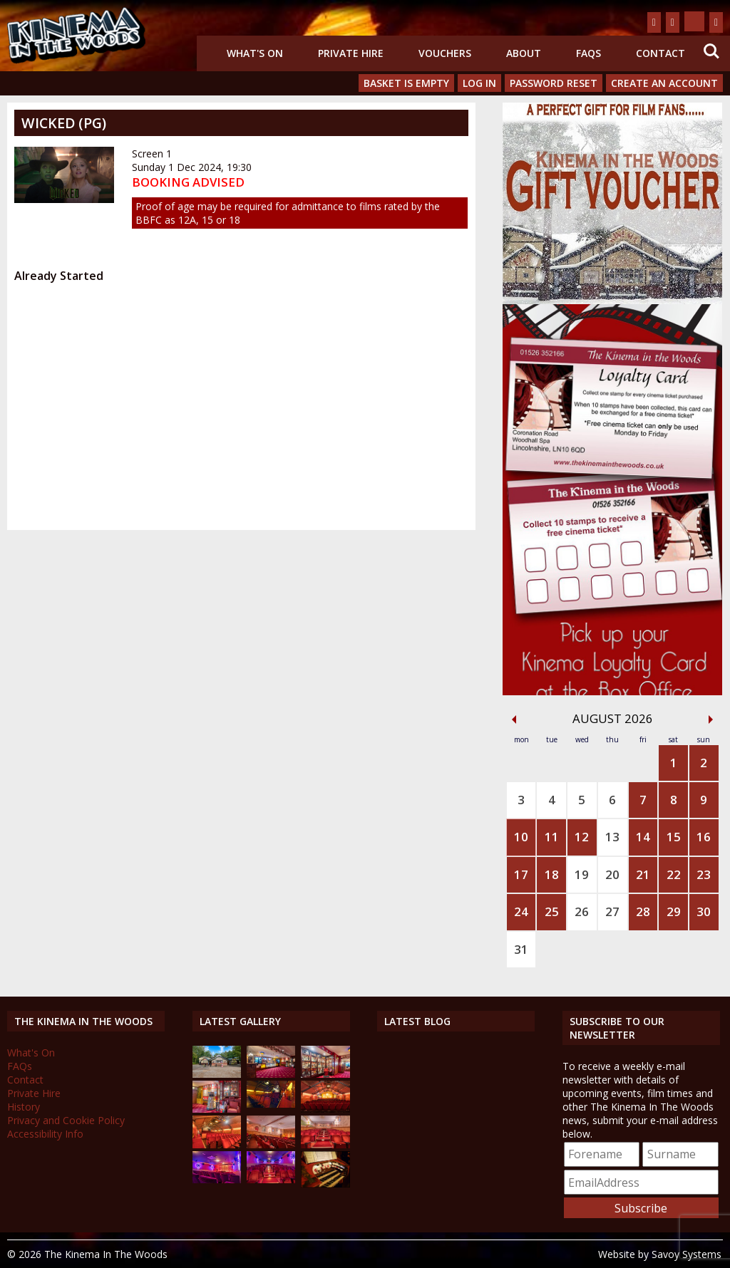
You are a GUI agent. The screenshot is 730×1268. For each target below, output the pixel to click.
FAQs (588, 53)
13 (612, 836)
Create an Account (664, 83)
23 (703, 874)
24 (521, 911)
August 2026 (612, 718)
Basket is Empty (406, 83)
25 (552, 911)
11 (552, 836)
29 (674, 911)
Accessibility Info (45, 1133)
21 (643, 874)
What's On (255, 53)
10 (521, 836)
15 (674, 836)
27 (612, 911)
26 (582, 911)
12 (582, 836)
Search (711, 51)
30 (703, 911)
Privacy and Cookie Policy (66, 1120)
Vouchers (444, 53)
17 (521, 874)
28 (643, 911)
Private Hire (351, 53)
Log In (479, 83)
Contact (660, 53)
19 (582, 874)
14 (643, 836)
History (23, 1106)
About (523, 53)
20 (612, 874)
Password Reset (553, 83)
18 (552, 874)
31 (521, 949)
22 (674, 874)
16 (703, 836)
